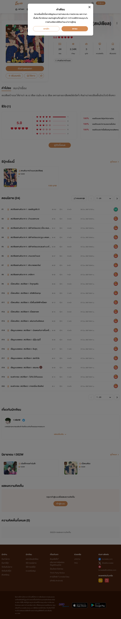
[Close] (89, 7)
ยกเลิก (46, 29)
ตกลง (74, 29)
